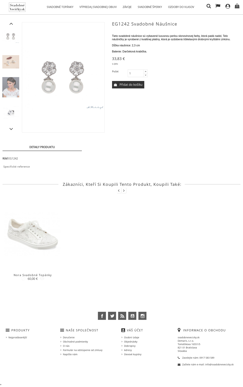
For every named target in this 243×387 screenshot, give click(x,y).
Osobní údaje (131, 337)
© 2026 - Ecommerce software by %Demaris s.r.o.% (121, 376)
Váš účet (135, 330)
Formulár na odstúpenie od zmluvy (82, 350)
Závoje (127, 7)
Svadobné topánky (60, 7)
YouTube (132, 316)
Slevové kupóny (132, 354)
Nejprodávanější (17, 337)
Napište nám (70, 354)
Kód (5, 158)
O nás (66, 345)
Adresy (128, 350)
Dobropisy (130, 345)
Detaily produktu (42, 147)
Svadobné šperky (150, 7)
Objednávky (130, 341)
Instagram (142, 316)
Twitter (112, 316)
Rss (122, 316)
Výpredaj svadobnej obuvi (98, 7)
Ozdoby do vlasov (181, 7)
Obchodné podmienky (75, 341)
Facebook (102, 316)
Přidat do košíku (130, 85)
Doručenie (69, 337)
